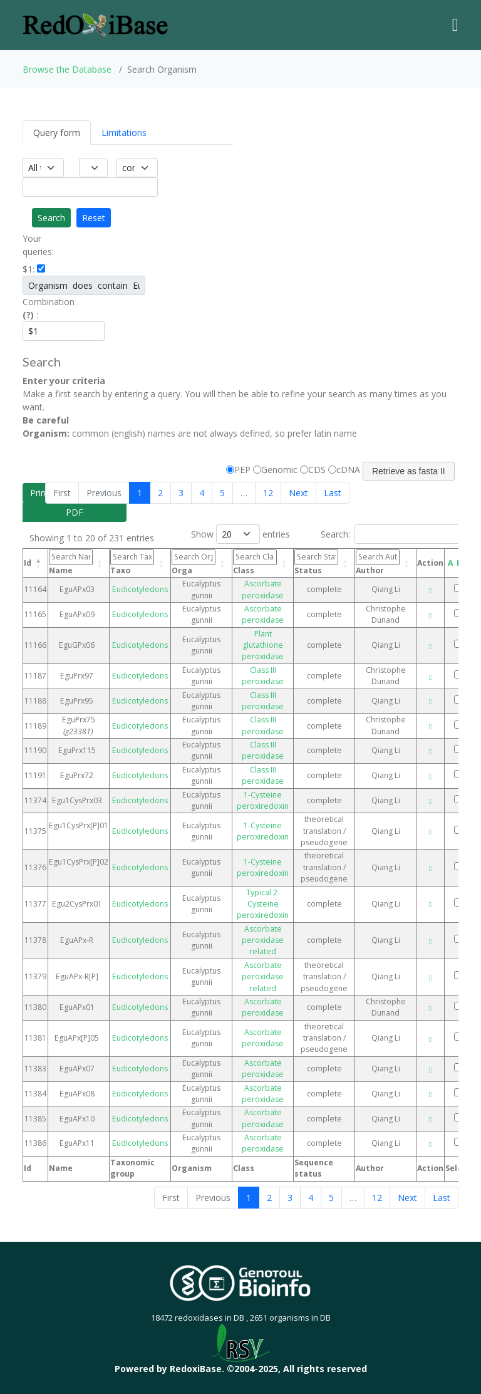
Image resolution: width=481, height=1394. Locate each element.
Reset (93, 218)
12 (268, 493)
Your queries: (38, 244)
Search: (392, 534)
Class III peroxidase (263, 676)
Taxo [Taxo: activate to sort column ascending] (132, 562)
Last (332, 493)
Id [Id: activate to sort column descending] (27, 563)
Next (298, 493)
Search (51, 218)
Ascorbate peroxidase (263, 589)
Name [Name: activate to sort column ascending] (71, 562)
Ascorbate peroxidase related (263, 940)
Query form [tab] (56, 132)
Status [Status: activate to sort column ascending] (316, 562)
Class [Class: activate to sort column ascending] (255, 562)
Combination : (40, 308)
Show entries (240, 534)
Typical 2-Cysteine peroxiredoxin (263, 904)
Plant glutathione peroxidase (263, 645)
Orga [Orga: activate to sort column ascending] (193, 562)
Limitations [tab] (124, 132)
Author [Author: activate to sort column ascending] (378, 562)
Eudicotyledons (140, 589)
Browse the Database (67, 69)
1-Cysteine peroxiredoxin (263, 800)
